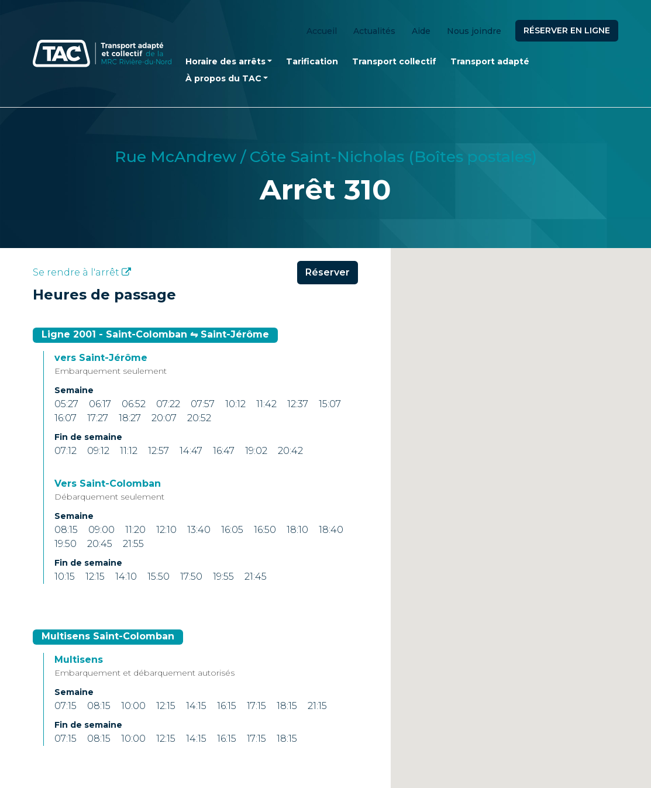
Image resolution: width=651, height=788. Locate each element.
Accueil (321, 31)
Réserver (327, 272)
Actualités (374, 31)
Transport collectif (394, 61)
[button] (520, 552)
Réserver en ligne (566, 30)
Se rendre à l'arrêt (82, 272)
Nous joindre (474, 31)
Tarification (312, 61)
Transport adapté (489, 61)
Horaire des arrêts (225, 61)
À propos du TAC (223, 78)
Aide (421, 31)
